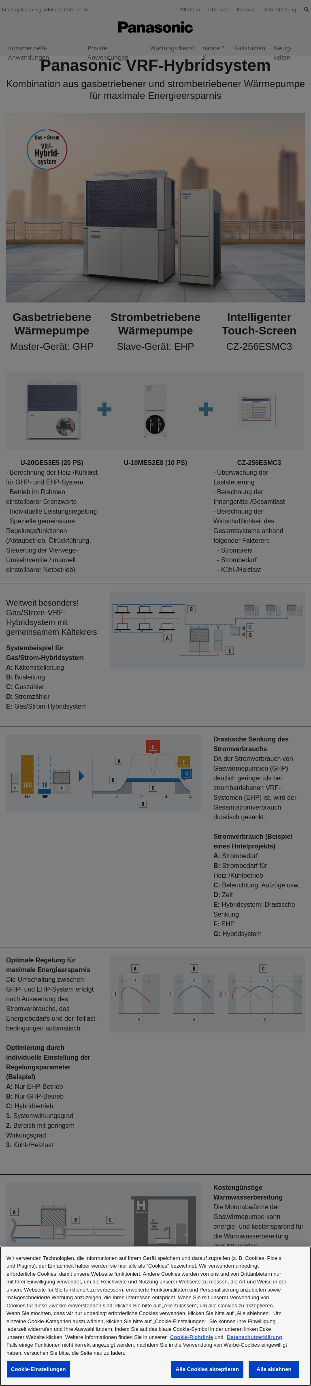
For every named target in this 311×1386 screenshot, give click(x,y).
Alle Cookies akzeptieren (207, 1369)
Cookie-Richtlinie (191, 1337)
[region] (155, 1316)
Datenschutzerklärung (254, 1337)
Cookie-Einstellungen (38, 1369)
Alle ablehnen (273, 1369)
